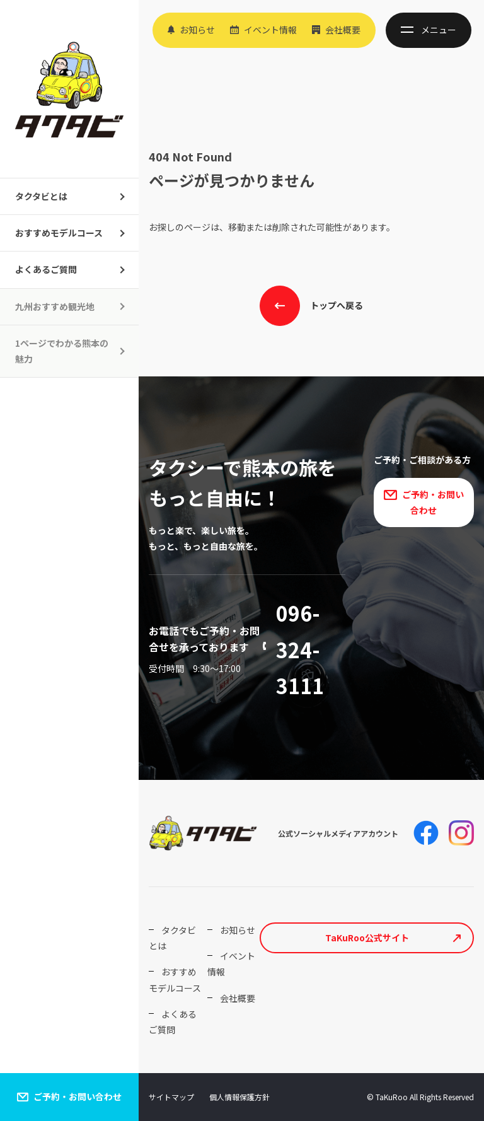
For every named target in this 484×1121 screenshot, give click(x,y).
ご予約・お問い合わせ (77, 1096)
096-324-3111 (300, 649)
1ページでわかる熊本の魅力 (61, 351)
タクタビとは (41, 196)
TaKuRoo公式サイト (367, 937)
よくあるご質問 (46, 269)
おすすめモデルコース (59, 232)
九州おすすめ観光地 (55, 306)
